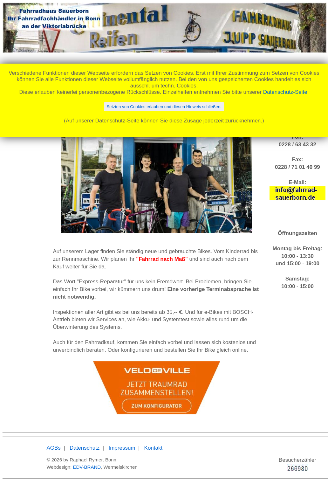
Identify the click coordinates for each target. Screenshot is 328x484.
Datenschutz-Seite (285, 92)
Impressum (121, 448)
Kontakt (153, 448)
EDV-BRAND (87, 467)
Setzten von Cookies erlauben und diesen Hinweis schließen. (164, 106)
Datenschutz (85, 448)
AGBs (53, 448)
